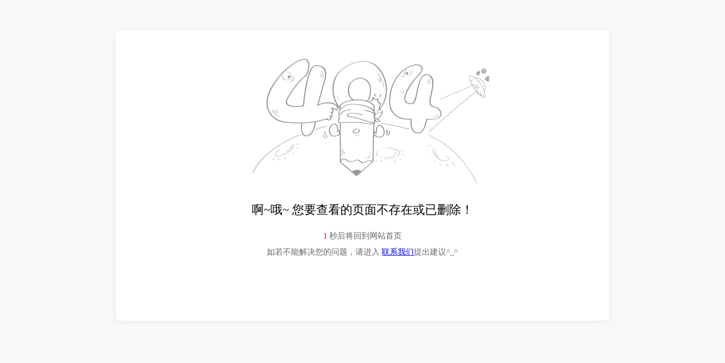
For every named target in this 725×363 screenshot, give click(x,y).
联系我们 (398, 252)
